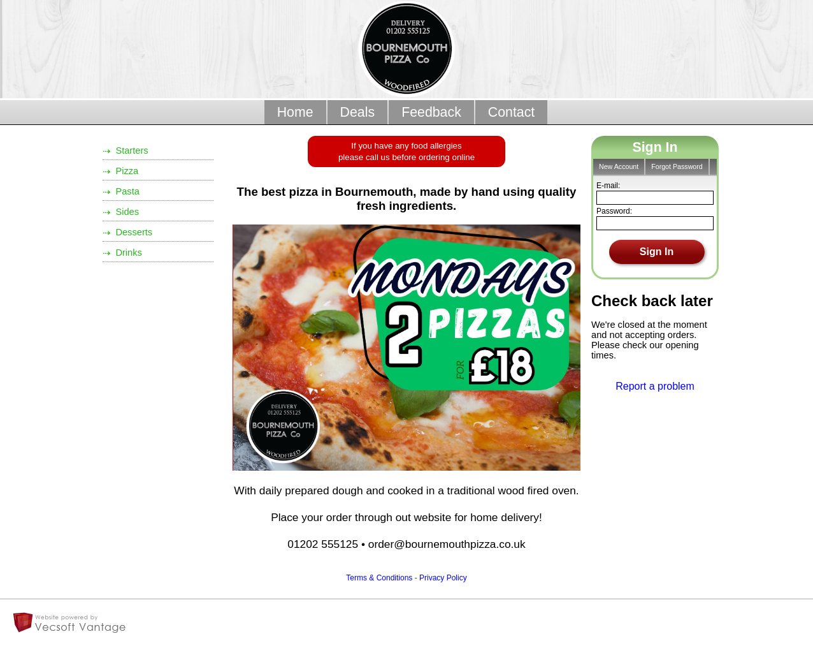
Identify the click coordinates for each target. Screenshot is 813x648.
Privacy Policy (443, 577)
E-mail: (608, 185)
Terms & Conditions (379, 577)
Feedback (431, 112)
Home (295, 112)
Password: (614, 211)
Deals (357, 112)
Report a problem (654, 386)
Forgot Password (677, 166)
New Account (618, 166)
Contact (511, 112)
